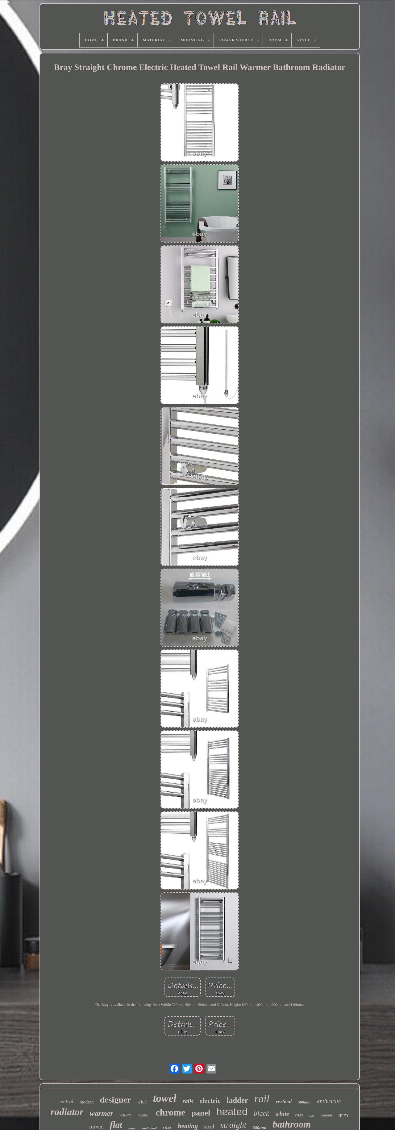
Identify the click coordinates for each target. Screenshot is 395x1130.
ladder (237, 1100)
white (282, 1114)
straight (233, 1125)
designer (115, 1099)
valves (125, 1114)
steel (209, 1127)
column (326, 1115)
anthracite (329, 1101)
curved (96, 1127)
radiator (67, 1111)
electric (209, 1100)
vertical (284, 1101)
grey (344, 1115)
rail (261, 1098)
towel (165, 1098)
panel (201, 1112)
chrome (170, 1112)
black (261, 1113)
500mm (304, 1102)
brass (132, 1128)
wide (142, 1101)
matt (311, 1116)
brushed (144, 1115)
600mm (259, 1127)
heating (188, 1126)
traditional (149, 1128)
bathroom (291, 1124)
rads (299, 1115)
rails (188, 1101)
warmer (101, 1113)
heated (231, 1111)
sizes (167, 1127)
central (65, 1101)
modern (87, 1101)
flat (116, 1125)
